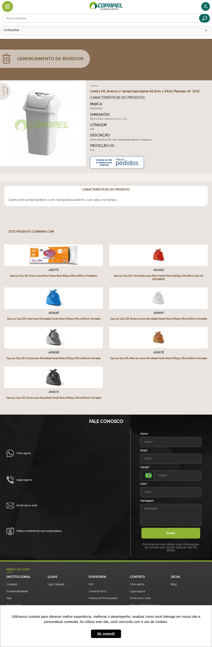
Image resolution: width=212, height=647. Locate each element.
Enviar (171, 533)
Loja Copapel (56, 584)
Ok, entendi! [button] (106, 633)
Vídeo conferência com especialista (34, 531)
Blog (174, 584)
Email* (144, 450)
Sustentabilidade (17, 591)
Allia (9, 598)
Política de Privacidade (103, 598)
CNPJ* (143, 483)
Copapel (11, 584)
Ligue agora (19, 480)
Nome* (144, 433)
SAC (91, 584)
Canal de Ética (98, 591)
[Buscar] (204, 18)
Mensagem (147, 500)
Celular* (145, 467)
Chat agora (18, 453)
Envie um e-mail (21, 505)
